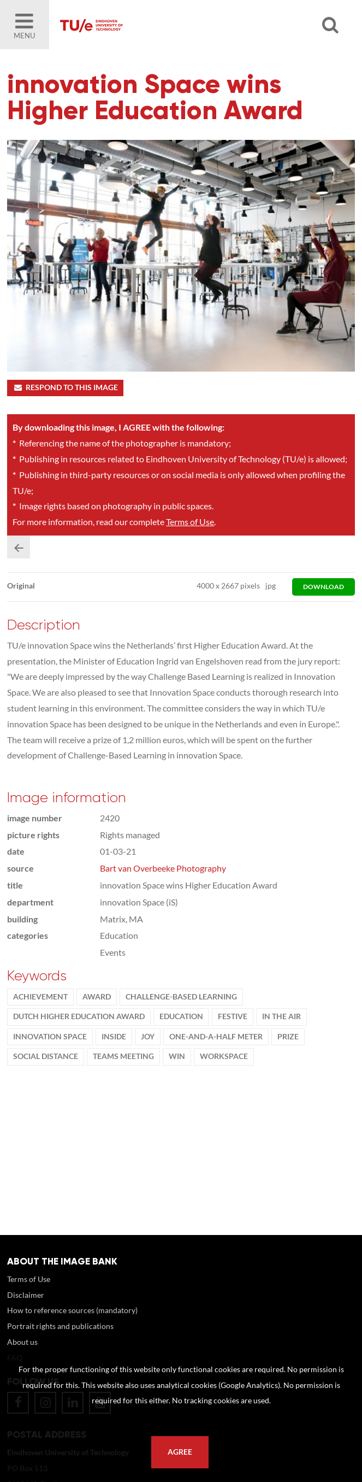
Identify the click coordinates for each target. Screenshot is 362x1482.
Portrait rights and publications (60, 1326)
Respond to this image (65, 387)
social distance (45, 1056)
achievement (40, 996)
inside (114, 1036)
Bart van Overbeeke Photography (163, 868)
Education (181, 1016)
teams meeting (123, 1056)
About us (22, 1341)
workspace (224, 1056)
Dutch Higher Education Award (79, 1016)
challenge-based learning (181, 996)
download (323, 587)
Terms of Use (190, 521)
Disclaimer (25, 1294)
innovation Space (50, 1036)
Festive (232, 1016)
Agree (180, 1452)
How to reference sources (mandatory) (72, 1310)
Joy (148, 1036)
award (96, 996)
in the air (281, 1016)
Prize (288, 1036)
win (177, 1056)
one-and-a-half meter (216, 1036)
